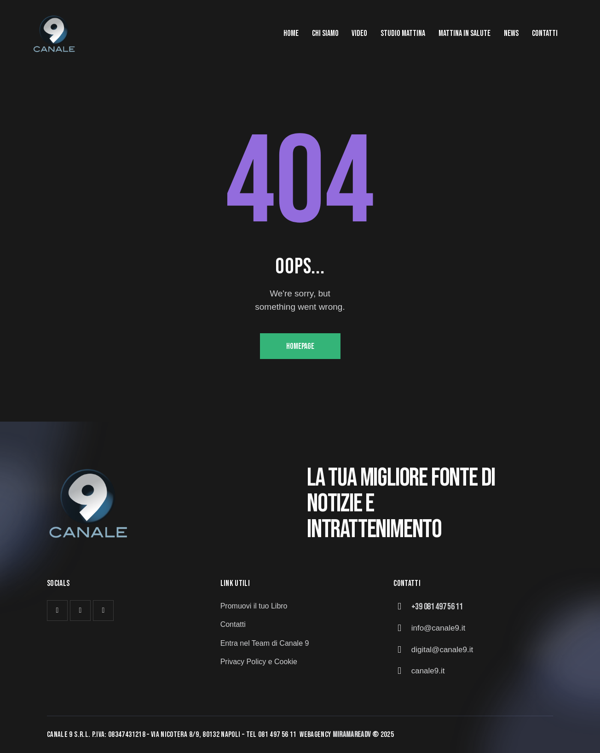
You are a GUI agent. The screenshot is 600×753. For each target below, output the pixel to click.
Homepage (300, 346)
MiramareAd (350, 734)
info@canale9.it (438, 628)
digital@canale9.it (442, 649)
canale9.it (428, 670)
